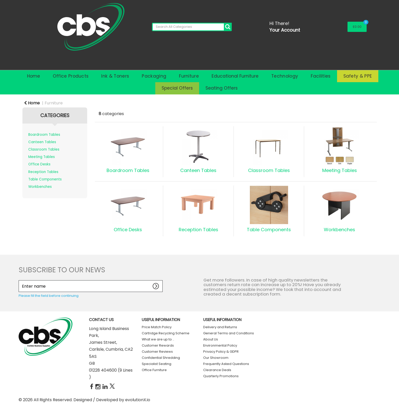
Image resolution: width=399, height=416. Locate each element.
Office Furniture (154, 370)
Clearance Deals (217, 370)
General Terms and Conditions (228, 333)
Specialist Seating (156, 364)
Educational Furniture (235, 76)
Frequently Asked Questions (226, 364)
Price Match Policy (157, 327)
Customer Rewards (158, 345)
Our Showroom (215, 358)
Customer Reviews (157, 351)
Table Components (45, 179)
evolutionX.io (137, 400)
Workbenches (40, 186)
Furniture (189, 76)
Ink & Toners (115, 76)
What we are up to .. (158, 339)
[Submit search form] (227, 26)
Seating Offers (221, 88)
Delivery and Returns (220, 327)
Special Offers (177, 88)
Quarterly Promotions (221, 376)
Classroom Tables (43, 149)
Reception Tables (43, 171)
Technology (284, 76)
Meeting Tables (41, 156)
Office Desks (39, 164)
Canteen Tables (42, 142)
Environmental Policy (220, 345)
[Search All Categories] (192, 27)
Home (33, 76)
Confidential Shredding (161, 358)
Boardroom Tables (44, 134)
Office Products (71, 76)
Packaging (154, 76)
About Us (210, 339)
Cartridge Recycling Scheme (165, 333)
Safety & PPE (357, 76)
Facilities (320, 76)
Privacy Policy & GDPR (221, 351)
